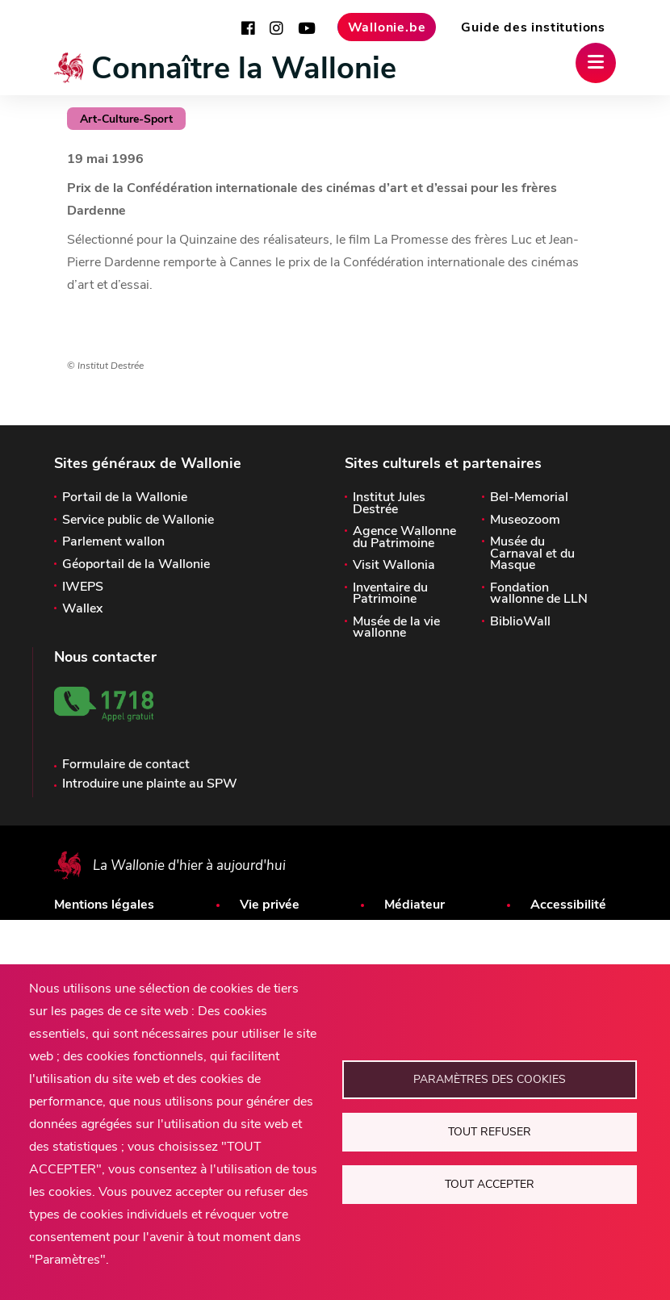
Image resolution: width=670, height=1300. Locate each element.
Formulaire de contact (126, 764)
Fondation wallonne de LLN (539, 593)
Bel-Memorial (529, 497)
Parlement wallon (113, 541)
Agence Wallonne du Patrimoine (404, 537)
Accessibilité (568, 904)
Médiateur (414, 904)
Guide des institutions (533, 27)
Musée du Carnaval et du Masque (532, 553)
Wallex (82, 608)
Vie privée (269, 904)
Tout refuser (489, 1131)
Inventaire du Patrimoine (390, 593)
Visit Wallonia (394, 565)
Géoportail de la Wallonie (136, 564)
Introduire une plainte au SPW (149, 783)
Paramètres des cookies (489, 1079)
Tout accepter (489, 1184)
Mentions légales (104, 904)
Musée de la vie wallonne (396, 627)
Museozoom (525, 519)
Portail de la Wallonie (124, 497)
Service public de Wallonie (138, 519)
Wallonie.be (387, 27)
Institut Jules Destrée (389, 503)
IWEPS (82, 586)
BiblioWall (520, 621)
